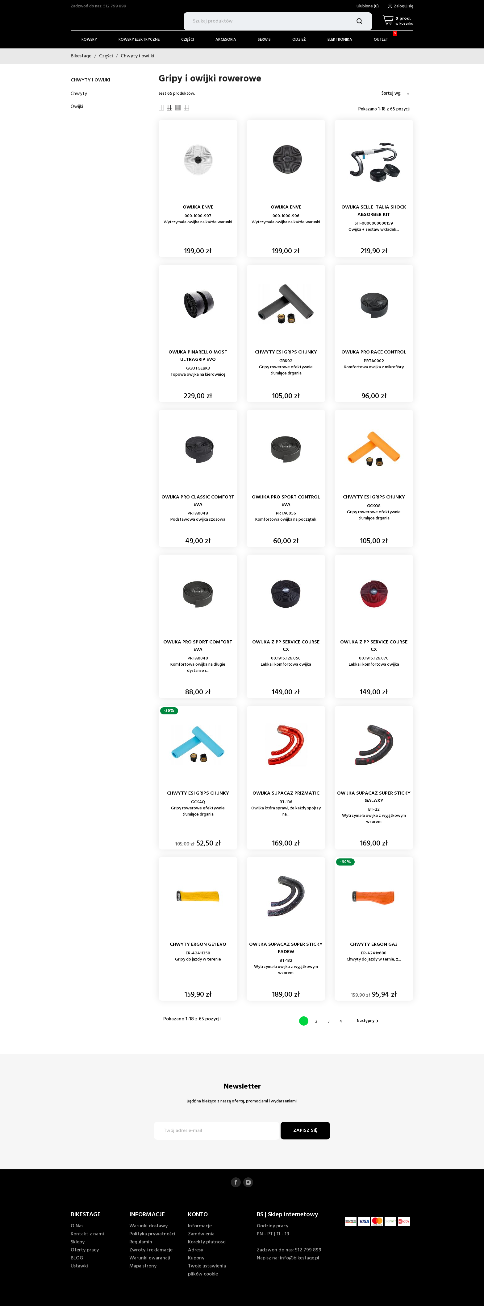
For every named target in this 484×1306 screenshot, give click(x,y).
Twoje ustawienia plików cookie (207, 1270)
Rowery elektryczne (139, 39)
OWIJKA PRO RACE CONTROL (373, 352)
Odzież (299, 39)
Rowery (89, 39)
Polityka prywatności (152, 1234)
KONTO (198, 1215)
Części (187, 39)
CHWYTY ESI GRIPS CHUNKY (286, 352)
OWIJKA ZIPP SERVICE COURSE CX (285, 646)
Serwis (264, 39)
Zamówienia (201, 1234)
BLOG (77, 1258)
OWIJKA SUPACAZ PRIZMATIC (285, 793)
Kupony (196, 1258)
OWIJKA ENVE (198, 207)
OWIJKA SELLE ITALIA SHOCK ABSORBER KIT (373, 211)
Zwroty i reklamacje (151, 1250)
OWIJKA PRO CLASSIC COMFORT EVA (197, 501)
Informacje (200, 1226)
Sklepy (78, 1242)
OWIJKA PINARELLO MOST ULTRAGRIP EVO (198, 356)
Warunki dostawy (148, 1226)
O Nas (77, 1226)
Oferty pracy (85, 1250)
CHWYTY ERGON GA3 (374, 944)
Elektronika (340, 39)
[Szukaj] (278, 21)
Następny (368, 1021)
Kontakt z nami (87, 1234)
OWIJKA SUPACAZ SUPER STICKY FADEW (286, 948)
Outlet (385, 37)
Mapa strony (142, 1266)
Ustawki (79, 1266)
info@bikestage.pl (299, 1258)
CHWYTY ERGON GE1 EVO (198, 944)
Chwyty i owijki (90, 80)
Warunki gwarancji (149, 1258)
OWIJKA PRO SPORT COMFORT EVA (197, 646)
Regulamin (140, 1242)
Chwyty (79, 94)
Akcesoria (225, 39)
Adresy (195, 1250)
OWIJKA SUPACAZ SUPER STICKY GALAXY (374, 797)
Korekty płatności (207, 1242)
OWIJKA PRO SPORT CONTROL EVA (286, 501)
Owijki (77, 107)
